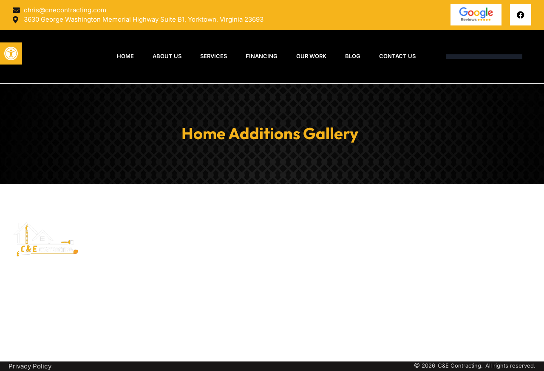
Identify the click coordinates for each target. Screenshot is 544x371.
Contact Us (397, 56)
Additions (286, 293)
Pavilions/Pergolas (300, 260)
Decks (281, 249)
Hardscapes (290, 305)
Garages (284, 327)
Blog (352, 56)
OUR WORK (311, 56)
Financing (262, 56)
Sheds (281, 316)
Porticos (285, 271)
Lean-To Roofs (294, 282)
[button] (11, 53)
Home (125, 56)
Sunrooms (287, 237)
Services (213, 56)
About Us (167, 56)
